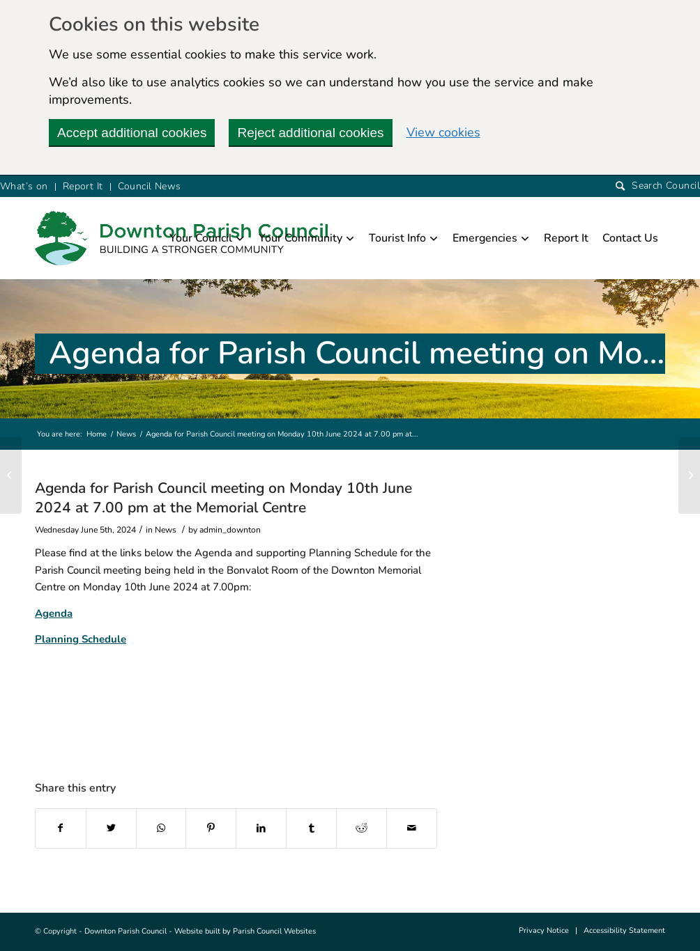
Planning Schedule (80, 639)
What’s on (24, 186)
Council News (149, 186)
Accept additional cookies (131, 132)
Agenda (54, 613)
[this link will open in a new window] (61, 828)
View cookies (443, 132)
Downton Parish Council (125, 931)
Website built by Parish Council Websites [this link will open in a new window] (245, 931)
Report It (83, 186)
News (126, 434)
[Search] (658, 186)
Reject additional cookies (310, 132)
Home (96, 434)
